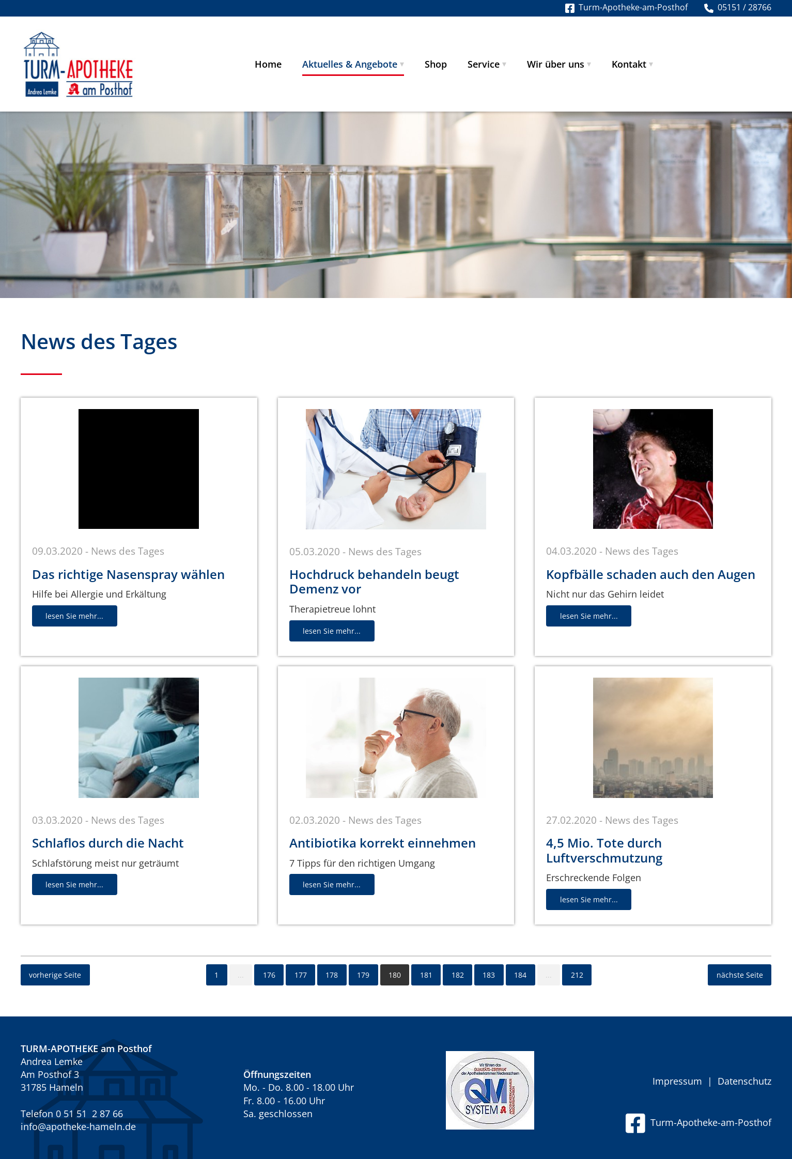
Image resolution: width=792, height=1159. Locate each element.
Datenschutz (744, 1081)
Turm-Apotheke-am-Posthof (698, 1122)
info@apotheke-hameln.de (78, 1126)
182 (458, 975)
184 (520, 975)
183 (489, 975)
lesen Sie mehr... (74, 616)
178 (331, 975)
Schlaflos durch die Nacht (108, 842)
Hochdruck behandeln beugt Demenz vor (374, 582)
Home (268, 64)
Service (484, 64)
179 (363, 975)
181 (426, 975)
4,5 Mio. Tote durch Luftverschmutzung (604, 850)
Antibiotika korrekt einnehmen (382, 842)
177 (300, 975)
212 (577, 975)
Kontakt (629, 64)
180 (395, 975)
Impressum (677, 1081)
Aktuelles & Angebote (349, 64)
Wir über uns (555, 64)
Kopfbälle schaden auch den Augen (650, 574)
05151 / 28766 (737, 7)
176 (269, 975)
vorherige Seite (55, 975)
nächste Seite (740, 975)
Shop (436, 64)
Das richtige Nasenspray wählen (128, 574)
